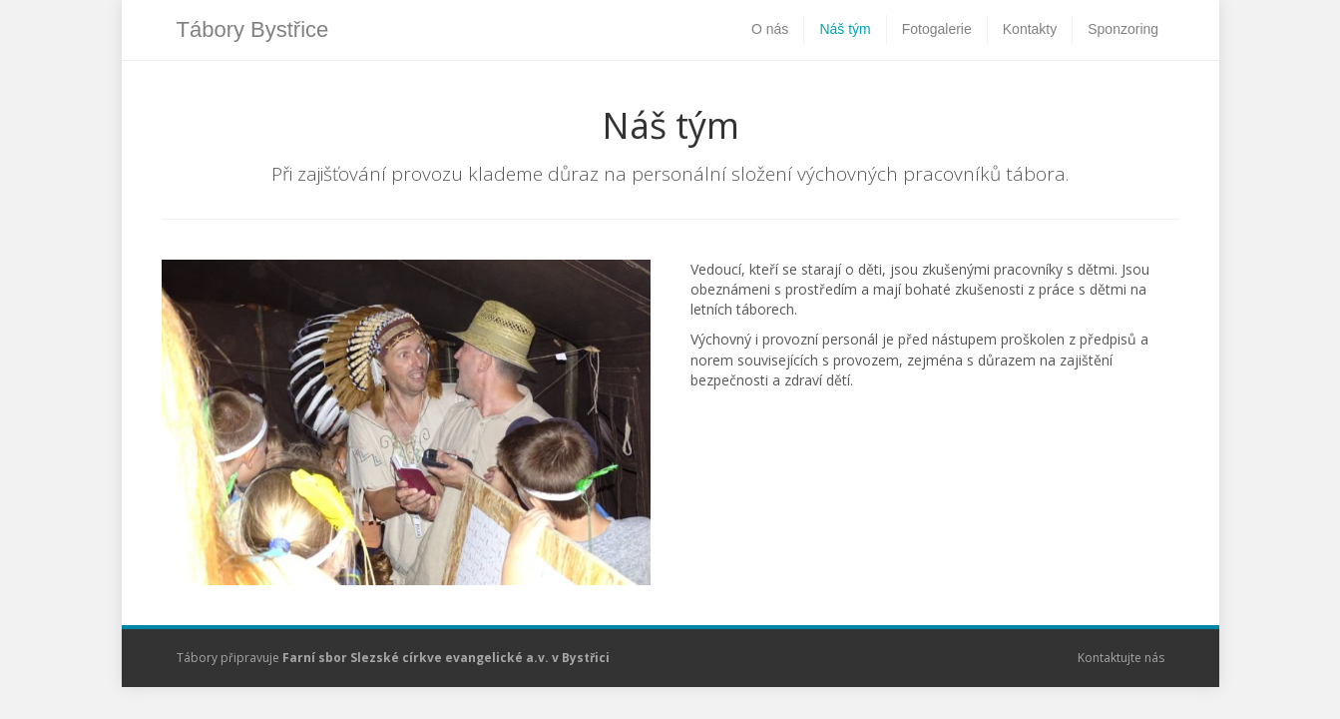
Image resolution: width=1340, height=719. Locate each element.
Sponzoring (1123, 29)
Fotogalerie (937, 29)
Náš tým (844, 29)
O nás (769, 29)
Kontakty (1030, 29)
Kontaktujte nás (1121, 657)
